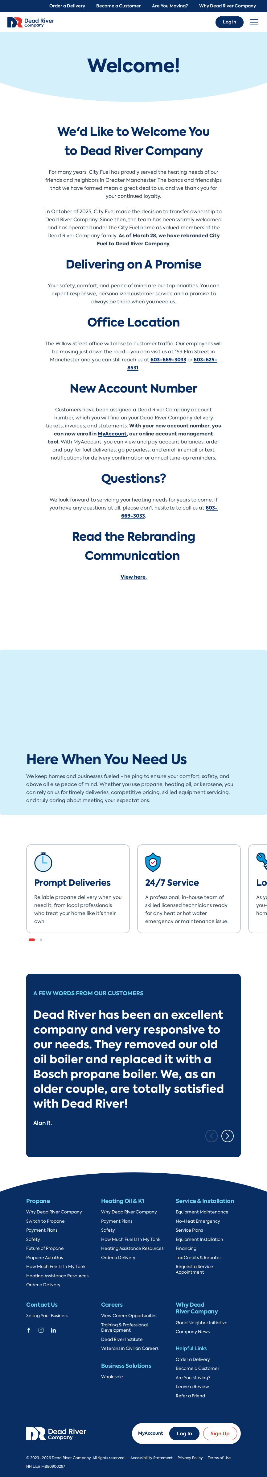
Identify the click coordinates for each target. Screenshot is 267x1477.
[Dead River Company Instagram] (41, 1329)
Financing (186, 1248)
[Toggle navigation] (254, 22)
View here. (134, 576)
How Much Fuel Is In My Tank (56, 1266)
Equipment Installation (199, 1239)
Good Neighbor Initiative (202, 1323)
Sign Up (220, 1433)
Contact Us (41, 1304)
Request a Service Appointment (194, 1269)
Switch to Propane (45, 1221)
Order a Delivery (67, 6)
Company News (193, 1332)
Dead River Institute (122, 1339)
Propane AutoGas (44, 1257)
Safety (33, 1239)
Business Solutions (126, 1366)
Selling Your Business (47, 1316)
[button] (32, 939)
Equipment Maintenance (202, 1212)
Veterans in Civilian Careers (129, 1348)
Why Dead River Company (227, 6)
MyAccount (112, 433)
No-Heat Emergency (198, 1221)
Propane (38, 1201)
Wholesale (112, 1377)
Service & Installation (205, 1201)
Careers (112, 1304)
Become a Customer (118, 6)
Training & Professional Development (124, 1328)
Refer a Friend (190, 1396)
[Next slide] (227, 1136)
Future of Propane (45, 1248)
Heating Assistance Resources (57, 1276)
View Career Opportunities (129, 1316)
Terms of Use (219, 1458)
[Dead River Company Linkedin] (53, 1329)
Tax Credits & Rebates (198, 1257)
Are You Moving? (170, 6)
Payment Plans (41, 1230)
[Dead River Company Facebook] (29, 1329)
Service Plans (189, 1230)
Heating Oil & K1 (122, 1201)
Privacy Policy (190, 1458)
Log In (229, 22)
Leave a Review (192, 1386)
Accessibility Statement (151, 1458)
